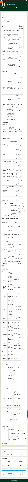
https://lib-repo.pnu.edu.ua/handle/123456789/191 (18, 16)
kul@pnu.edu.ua (18, 7)
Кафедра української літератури (11, 4)
